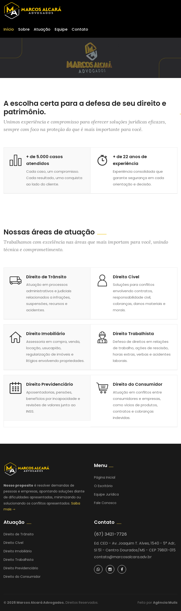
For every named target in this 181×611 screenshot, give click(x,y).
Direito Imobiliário (45, 333)
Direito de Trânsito (46, 277)
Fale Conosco (105, 502)
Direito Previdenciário (49, 384)
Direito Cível (126, 277)
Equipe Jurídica (106, 494)
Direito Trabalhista (133, 333)
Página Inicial (104, 477)
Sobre (23, 29)
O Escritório (103, 486)
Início (9, 29)
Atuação (42, 29)
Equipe (61, 29)
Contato (80, 29)
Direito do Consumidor (137, 384)
